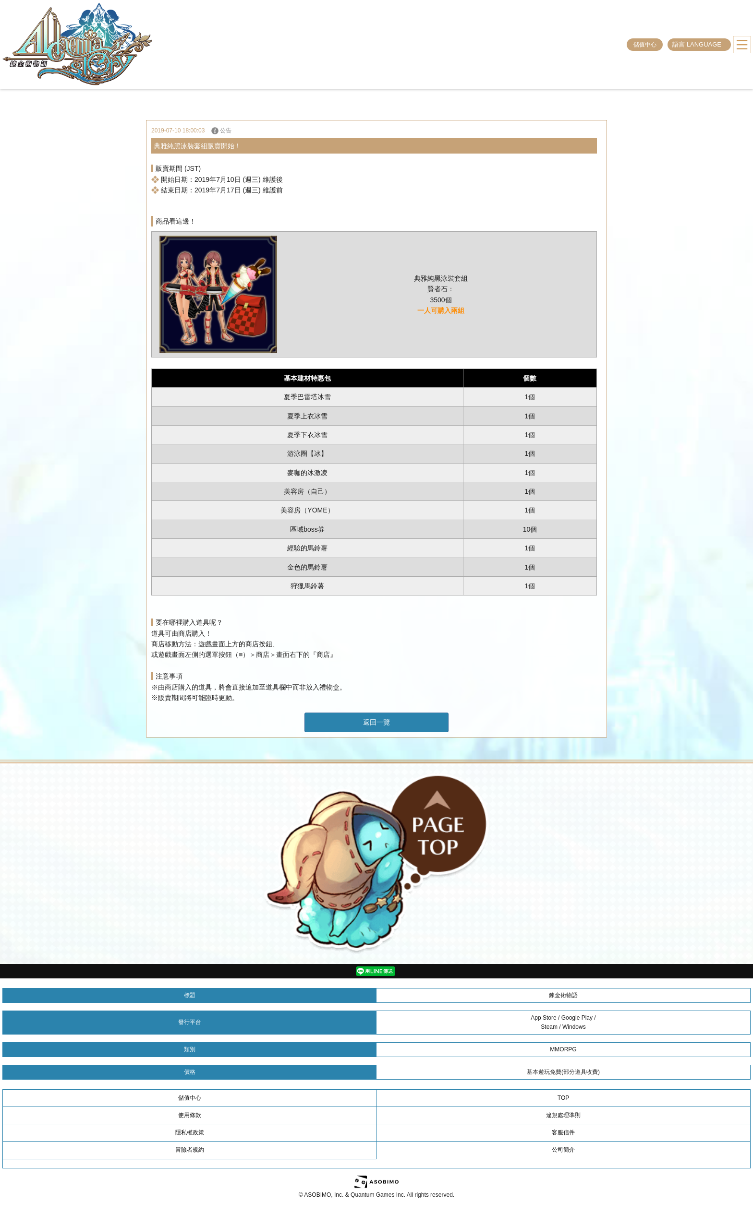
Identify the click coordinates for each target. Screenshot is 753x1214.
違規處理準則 (563, 1115)
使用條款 (189, 1115)
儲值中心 (644, 44)
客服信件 (563, 1132)
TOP (563, 1098)
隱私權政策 (189, 1132)
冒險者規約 (189, 1149)
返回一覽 (376, 722)
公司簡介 (563, 1149)
